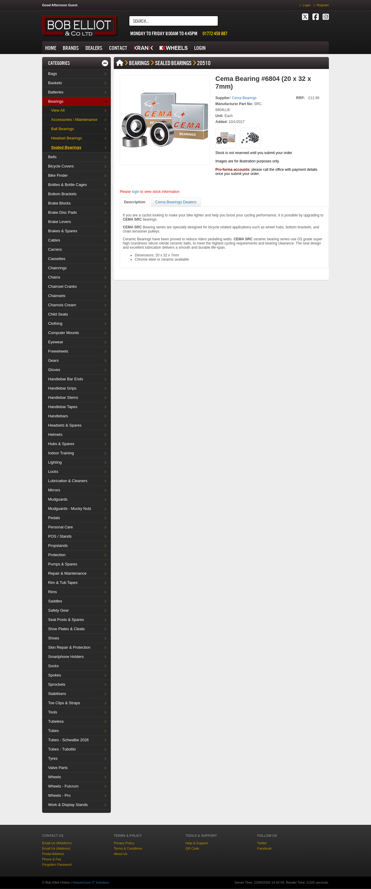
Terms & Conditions (128, 848)
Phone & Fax (51, 859)
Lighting (55, 462)
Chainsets (56, 295)
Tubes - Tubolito (62, 749)
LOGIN (200, 48)
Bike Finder (58, 175)
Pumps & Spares (62, 564)
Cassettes (56, 258)
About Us (120, 854)
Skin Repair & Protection (69, 647)
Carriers (55, 249)
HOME (50, 48)
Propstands (58, 545)
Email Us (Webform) (57, 843)
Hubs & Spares (61, 444)
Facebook (264, 848)
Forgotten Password (56, 864)
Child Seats (58, 314)
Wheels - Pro (59, 795)
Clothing (55, 323)
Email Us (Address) (56, 848)
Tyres (53, 758)
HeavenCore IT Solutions (90, 882)
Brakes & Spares (62, 231)
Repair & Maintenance (67, 573)
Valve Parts (58, 767)
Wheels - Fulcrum (63, 786)
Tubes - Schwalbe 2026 (68, 740)
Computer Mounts (63, 332)
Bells (52, 157)
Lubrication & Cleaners (68, 481)
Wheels (54, 777)
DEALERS (93, 48)
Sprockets (56, 684)
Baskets (55, 83)
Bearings (55, 101)
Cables (54, 240)
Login (307, 5)
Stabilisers (57, 693)
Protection (57, 555)
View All (58, 110)
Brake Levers (59, 221)
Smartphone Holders (66, 656)
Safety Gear (58, 610)
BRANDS (71, 48)
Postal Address (53, 854)
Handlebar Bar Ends (65, 379)
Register (323, 5)
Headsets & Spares (65, 425)
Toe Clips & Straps (64, 703)
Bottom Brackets (62, 194)
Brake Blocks (59, 203)
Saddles (55, 601)
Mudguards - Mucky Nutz (69, 508)
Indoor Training (61, 453)
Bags (52, 73)
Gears (53, 360)
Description (134, 202)
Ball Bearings (62, 129)
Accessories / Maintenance (74, 119)
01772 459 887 (215, 33)
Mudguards (58, 499)
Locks (53, 471)
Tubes (53, 730)
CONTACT (118, 48)
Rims (52, 592)
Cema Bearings (244, 98)
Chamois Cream (62, 305)
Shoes (53, 638)
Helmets (55, 434)
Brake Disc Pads (62, 212)
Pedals (54, 518)
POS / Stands (60, 536)
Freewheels (58, 351)
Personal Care (60, 527)
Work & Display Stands (68, 804)
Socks (53, 666)
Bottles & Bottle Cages (67, 184)
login (135, 192)
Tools (52, 712)
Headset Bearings (66, 138)
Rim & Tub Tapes (63, 582)
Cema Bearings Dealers (176, 202)
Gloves (54, 369)
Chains (54, 277)
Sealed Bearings (66, 147)
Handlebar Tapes (62, 406)
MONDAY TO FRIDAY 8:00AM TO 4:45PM (163, 33)
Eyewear (55, 342)
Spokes (54, 675)
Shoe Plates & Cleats (66, 629)
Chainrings (57, 268)
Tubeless (56, 721)
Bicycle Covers (61, 166)
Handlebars (58, 416)
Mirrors (54, 490)
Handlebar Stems (63, 397)
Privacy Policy (124, 843)
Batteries (55, 92)
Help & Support (197, 843)
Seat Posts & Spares (66, 619)
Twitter (262, 843)
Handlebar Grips (62, 388)
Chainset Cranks (62, 286)
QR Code (192, 848)
